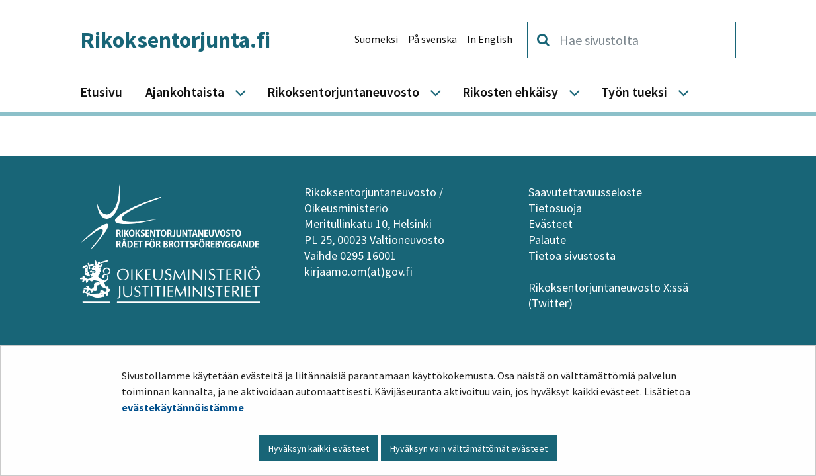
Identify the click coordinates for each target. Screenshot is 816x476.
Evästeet (550, 223)
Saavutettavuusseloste (585, 192)
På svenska (432, 39)
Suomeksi (376, 39)
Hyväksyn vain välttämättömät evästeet (469, 448)
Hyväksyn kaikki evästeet (318, 448)
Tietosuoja (555, 208)
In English (489, 39)
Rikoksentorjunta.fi (175, 40)
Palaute (547, 239)
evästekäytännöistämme (183, 407)
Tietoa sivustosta (572, 255)
